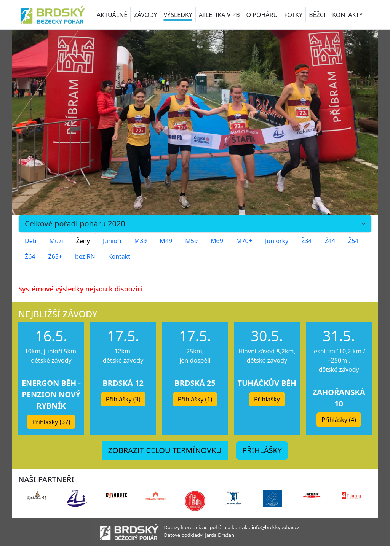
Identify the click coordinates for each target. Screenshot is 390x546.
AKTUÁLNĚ (112, 15)
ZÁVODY (145, 15)
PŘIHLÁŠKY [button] (262, 450)
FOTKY (293, 15)
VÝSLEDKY (177, 15)
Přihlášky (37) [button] (51, 422)
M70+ (244, 241)
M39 (140, 241)
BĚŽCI (317, 15)
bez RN (85, 256)
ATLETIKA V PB (219, 15)
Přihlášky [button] (267, 399)
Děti (31, 241)
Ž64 (30, 256)
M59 (191, 241)
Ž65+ (55, 256)
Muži (56, 241)
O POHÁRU (262, 15)
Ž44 (330, 241)
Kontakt (119, 256)
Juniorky (276, 241)
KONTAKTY (347, 15)
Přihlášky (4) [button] (338, 419)
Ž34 (306, 241)
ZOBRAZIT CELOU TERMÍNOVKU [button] (165, 450)
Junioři (112, 241)
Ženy (83, 241)
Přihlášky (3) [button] (123, 399)
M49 (166, 241)
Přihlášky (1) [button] (195, 399)
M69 (217, 241)
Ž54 (353, 241)
